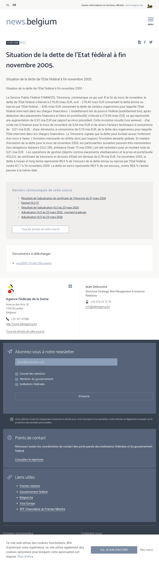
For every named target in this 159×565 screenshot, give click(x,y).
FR (14, 5)
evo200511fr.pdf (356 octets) (34, 263)
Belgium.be (26, 497)
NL (8, 5)
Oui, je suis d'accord (114, 549)
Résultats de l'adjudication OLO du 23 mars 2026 (50, 207)
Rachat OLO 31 (30, 202)
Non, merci (146, 549)
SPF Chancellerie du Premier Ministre (42, 509)
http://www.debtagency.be (21, 324)
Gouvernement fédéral (34, 492)
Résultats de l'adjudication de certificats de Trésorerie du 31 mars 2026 (63, 198)
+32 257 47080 (20, 319)
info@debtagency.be (98, 306)
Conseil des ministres (32, 374)
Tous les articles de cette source (40, 229)
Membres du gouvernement (36, 379)
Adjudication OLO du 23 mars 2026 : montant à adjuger (54, 212)
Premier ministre (30, 486)
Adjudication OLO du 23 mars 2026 (42, 217)
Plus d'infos (25, 556)
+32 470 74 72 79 (101, 301)
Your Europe (27, 503)
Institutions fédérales (32, 384)
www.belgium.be (134, 5)
